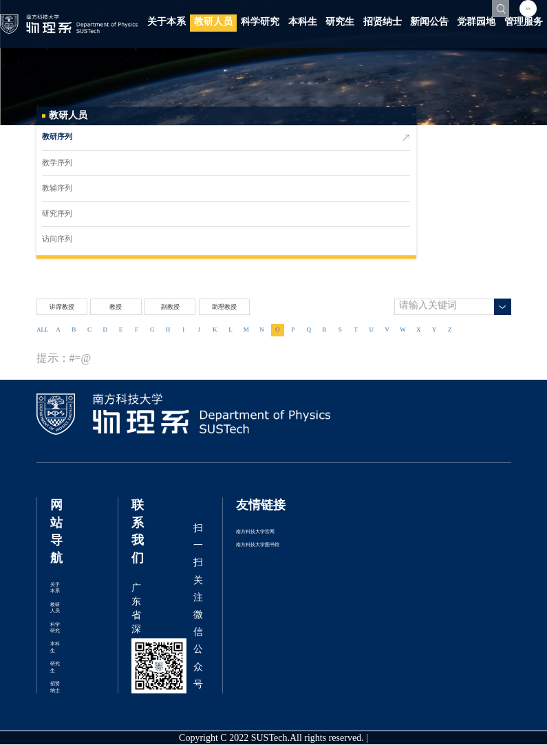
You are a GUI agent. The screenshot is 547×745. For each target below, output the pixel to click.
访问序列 (57, 239)
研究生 (339, 22)
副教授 (170, 307)
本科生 (302, 22)
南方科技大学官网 (255, 532)
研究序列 (57, 214)
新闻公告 (429, 22)
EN (528, 8)
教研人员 (213, 22)
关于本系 (166, 22)
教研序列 (57, 137)
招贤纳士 (382, 22)
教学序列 (57, 163)
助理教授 (224, 307)
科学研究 (260, 22)
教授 (115, 307)
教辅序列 (57, 188)
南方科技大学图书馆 (257, 545)
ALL (42, 330)
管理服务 (523, 22)
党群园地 (476, 22)
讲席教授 (62, 307)
